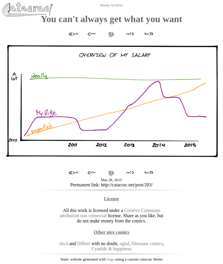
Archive (116, 5)
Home (105, 5)
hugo (111, 259)
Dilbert (83, 243)
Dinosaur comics (147, 243)
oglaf (124, 243)
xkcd (63, 243)
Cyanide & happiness (112, 248)
